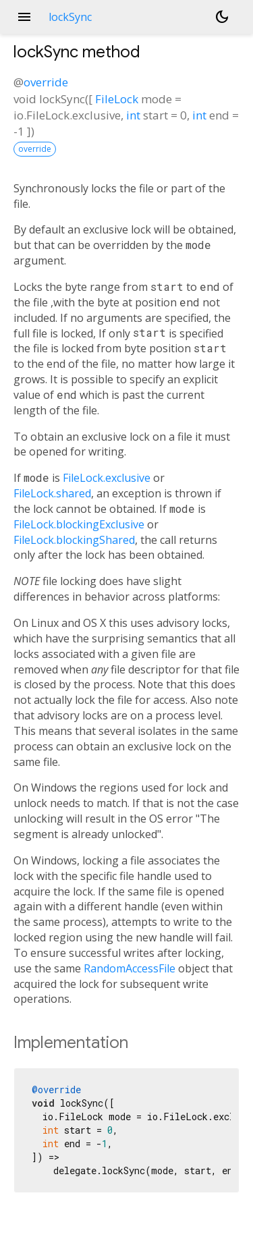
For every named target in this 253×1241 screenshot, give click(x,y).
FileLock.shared (52, 493)
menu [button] (24, 17)
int (133, 115)
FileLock (116, 99)
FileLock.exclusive (106, 477)
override (46, 82)
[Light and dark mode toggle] (222, 17)
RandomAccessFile (129, 968)
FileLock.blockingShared (74, 539)
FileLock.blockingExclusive (78, 524)
